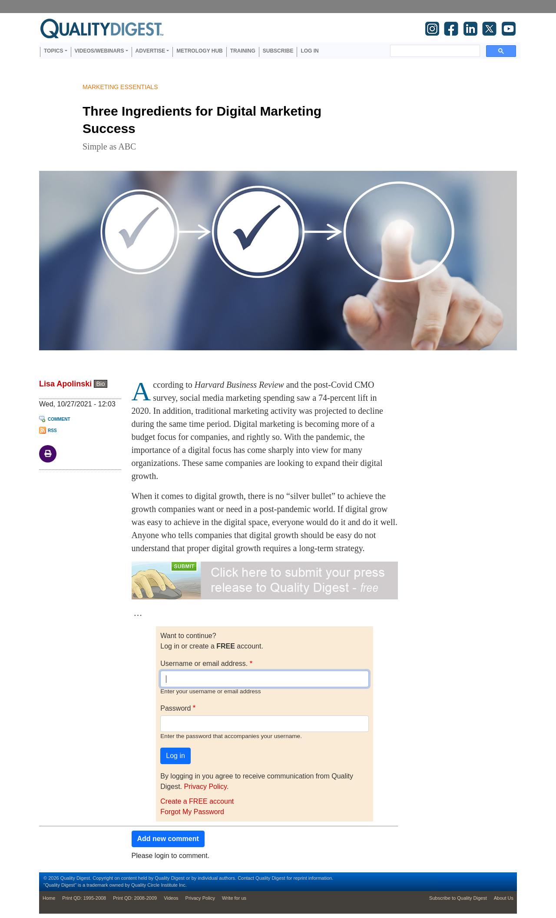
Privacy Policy (205, 786)
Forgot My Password (192, 811)
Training (242, 51)
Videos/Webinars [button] (99, 51)
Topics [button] (53, 51)
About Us (503, 898)
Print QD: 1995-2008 (84, 898)
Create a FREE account (197, 801)
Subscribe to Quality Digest (458, 898)
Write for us (234, 898)
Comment (59, 419)
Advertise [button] (150, 51)
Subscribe (278, 51)
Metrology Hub (199, 51)
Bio (100, 383)
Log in (309, 51)
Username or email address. (204, 663)
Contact (246, 878)
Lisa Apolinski (65, 383)
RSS (52, 430)
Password (175, 708)
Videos (171, 898)
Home (49, 898)
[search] (434, 51)
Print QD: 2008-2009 (135, 898)
